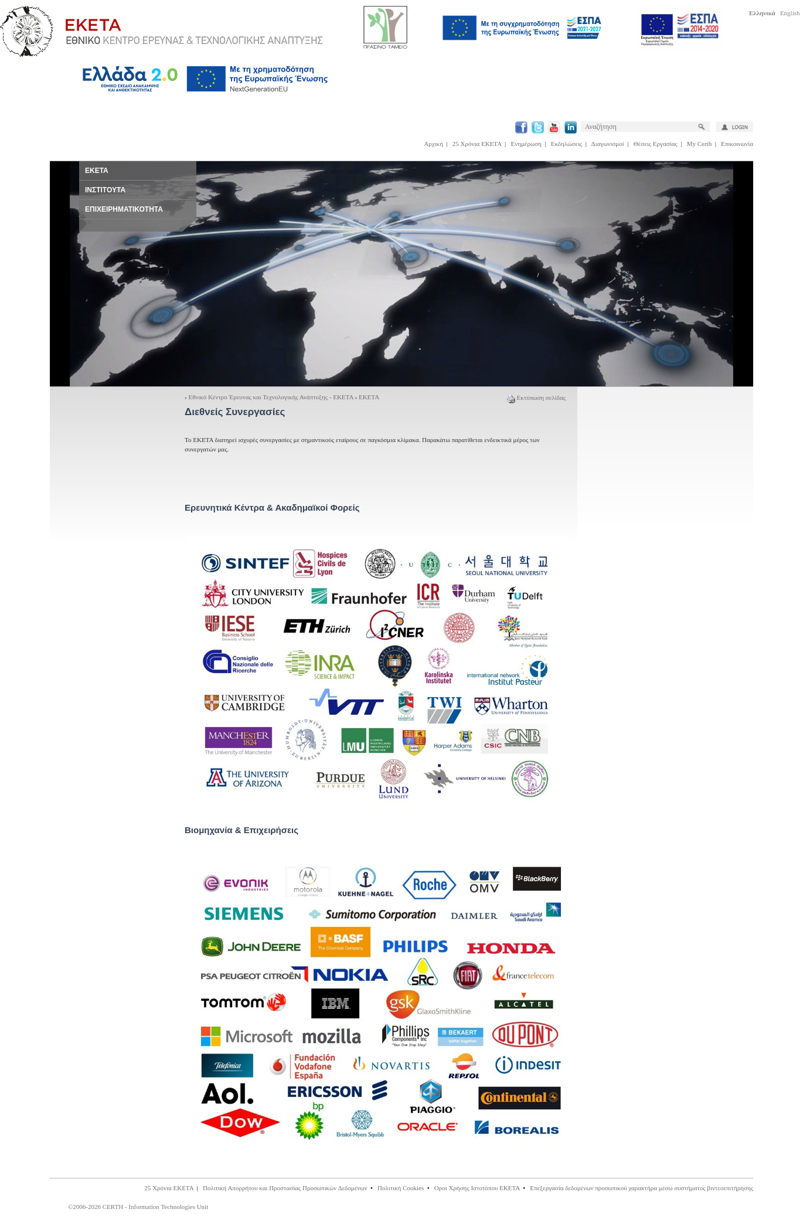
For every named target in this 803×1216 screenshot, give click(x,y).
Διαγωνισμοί (607, 143)
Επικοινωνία (737, 143)
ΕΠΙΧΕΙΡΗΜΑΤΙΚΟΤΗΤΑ (124, 209)
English (790, 12)
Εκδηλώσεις (566, 143)
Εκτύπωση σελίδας (536, 397)
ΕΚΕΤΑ (369, 396)
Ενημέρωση (526, 143)
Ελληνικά (762, 12)
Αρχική (433, 143)
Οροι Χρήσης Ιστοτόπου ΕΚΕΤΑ (477, 1187)
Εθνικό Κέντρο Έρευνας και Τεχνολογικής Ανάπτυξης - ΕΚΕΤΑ (270, 396)
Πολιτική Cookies (400, 1187)
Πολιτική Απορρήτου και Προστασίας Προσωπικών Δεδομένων (285, 1187)
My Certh (699, 143)
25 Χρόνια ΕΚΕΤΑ (477, 143)
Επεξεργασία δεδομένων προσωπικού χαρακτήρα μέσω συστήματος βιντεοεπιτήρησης (641, 1187)
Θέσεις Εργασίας (656, 143)
